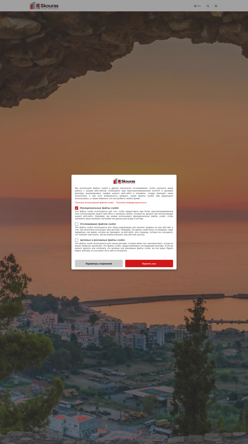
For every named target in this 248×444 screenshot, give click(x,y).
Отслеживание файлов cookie (95, 223)
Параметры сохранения (99, 263)
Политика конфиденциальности (131, 202)
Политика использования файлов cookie (94, 202)
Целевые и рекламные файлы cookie (100, 239)
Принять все (149, 263)
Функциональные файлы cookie (97, 207)
